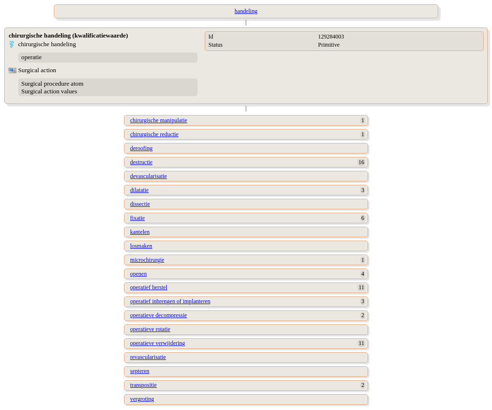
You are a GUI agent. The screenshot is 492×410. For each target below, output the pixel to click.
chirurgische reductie (154, 134)
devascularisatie (148, 176)
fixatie (137, 218)
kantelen (140, 232)
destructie (141, 162)
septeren (139, 371)
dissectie (140, 204)
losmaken (141, 246)
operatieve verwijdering (157, 343)
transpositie (143, 385)
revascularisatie (148, 357)
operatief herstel (149, 287)
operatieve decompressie (158, 315)
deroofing (141, 148)
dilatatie (139, 190)
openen (138, 273)
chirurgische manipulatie (158, 120)
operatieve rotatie (150, 329)
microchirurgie (147, 259)
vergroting (142, 399)
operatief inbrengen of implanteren (170, 301)
